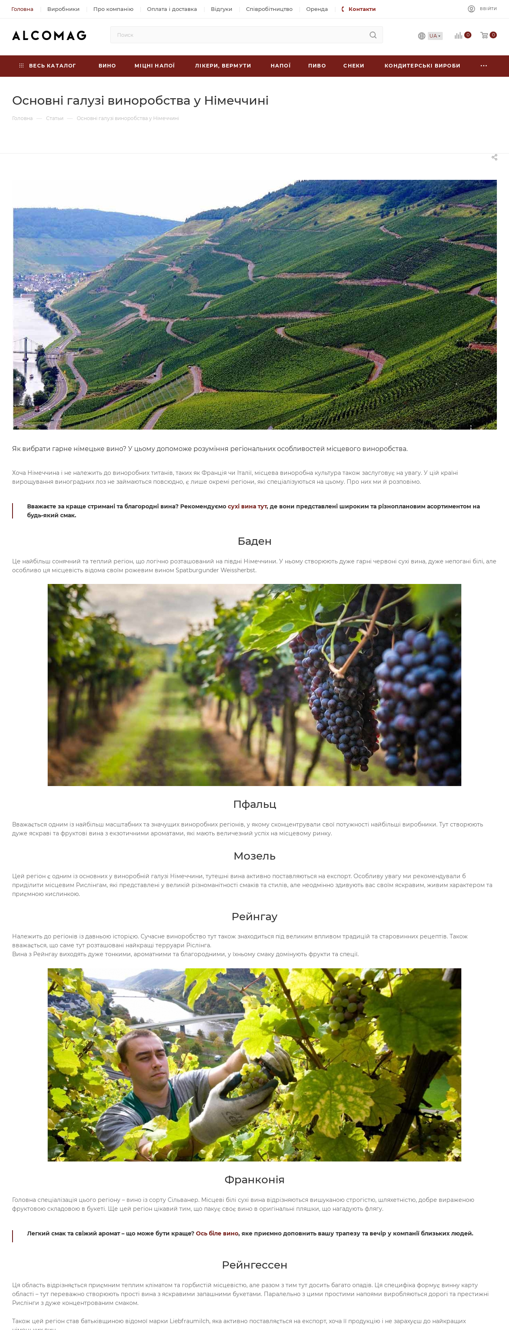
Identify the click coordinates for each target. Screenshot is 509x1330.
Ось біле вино (217, 1233)
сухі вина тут (247, 506)
